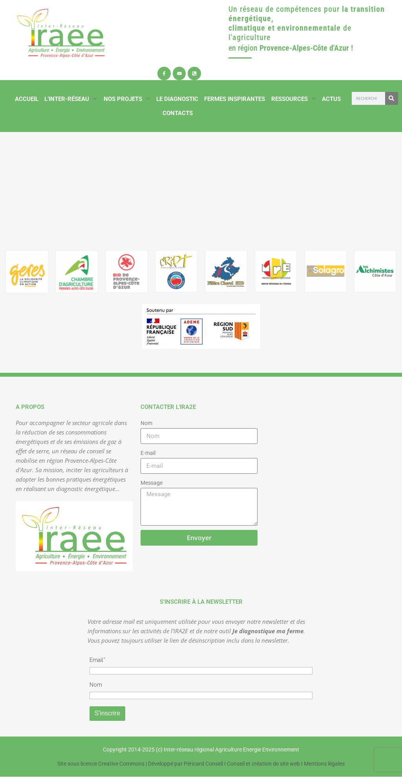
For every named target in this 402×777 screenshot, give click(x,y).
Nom (146, 423)
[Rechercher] (391, 98)
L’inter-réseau (70, 99)
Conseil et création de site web (263, 764)
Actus (331, 99)
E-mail (148, 453)
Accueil (26, 99)
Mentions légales (324, 764)
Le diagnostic (177, 99)
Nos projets (127, 99)
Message (152, 483)
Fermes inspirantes (234, 99)
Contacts (178, 113)
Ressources (293, 99)
